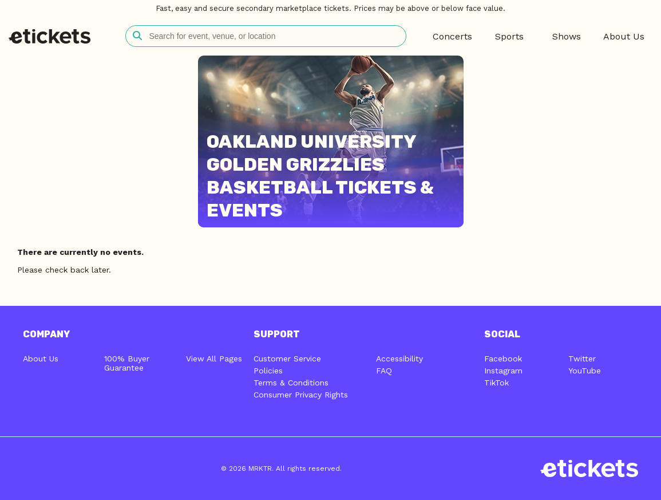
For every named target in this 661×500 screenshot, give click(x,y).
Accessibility (399, 358)
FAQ (384, 370)
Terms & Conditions (291, 382)
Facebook (503, 358)
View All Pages (214, 358)
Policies (268, 370)
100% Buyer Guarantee (126, 363)
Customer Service (287, 358)
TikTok (496, 382)
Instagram (503, 370)
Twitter (582, 358)
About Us (40, 358)
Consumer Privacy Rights (301, 394)
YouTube (584, 370)
